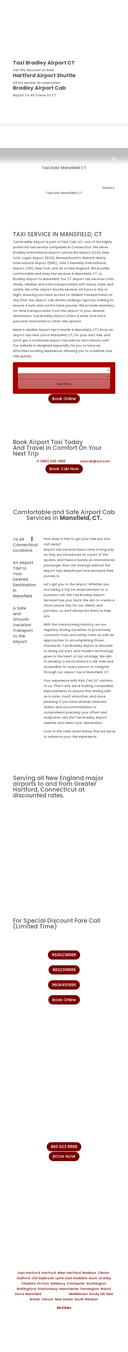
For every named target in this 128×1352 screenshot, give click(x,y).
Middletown (78, 1294)
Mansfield (33, 1294)
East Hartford (29, 1273)
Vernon (47, 1299)
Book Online (64, 398)
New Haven (64, 1299)
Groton (43, 1283)
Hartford (49, 1273)
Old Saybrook (43, 1278)
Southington (96, 1283)
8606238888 (99, 103)
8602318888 (64, 969)
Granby (105, 1278)
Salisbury (58, 1283)
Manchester (69, 1289)
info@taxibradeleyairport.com (46, 1203)
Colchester (76, 1283)
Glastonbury (47, 1289)
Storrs (19, 1294)
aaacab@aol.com (95, 461)
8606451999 (64, 985)
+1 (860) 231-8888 (35, 1182)
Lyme (59, 1278)
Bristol (106, 1289)
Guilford (23, 1278)
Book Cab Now (64, 468)
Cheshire (28, 1283)
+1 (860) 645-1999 (50, 461)
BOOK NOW (64, 1156)
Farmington (89, 1289)
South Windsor (86, 1299)
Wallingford (26, 1289)
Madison (89, 1273)
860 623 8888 (64, 1146)
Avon (93, 1278)
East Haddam (76, 1278)
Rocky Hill (97, 1294)
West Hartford (69, 1273)
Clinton (103, 1273)
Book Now (68, 162)
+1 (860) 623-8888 (35, 1193)
